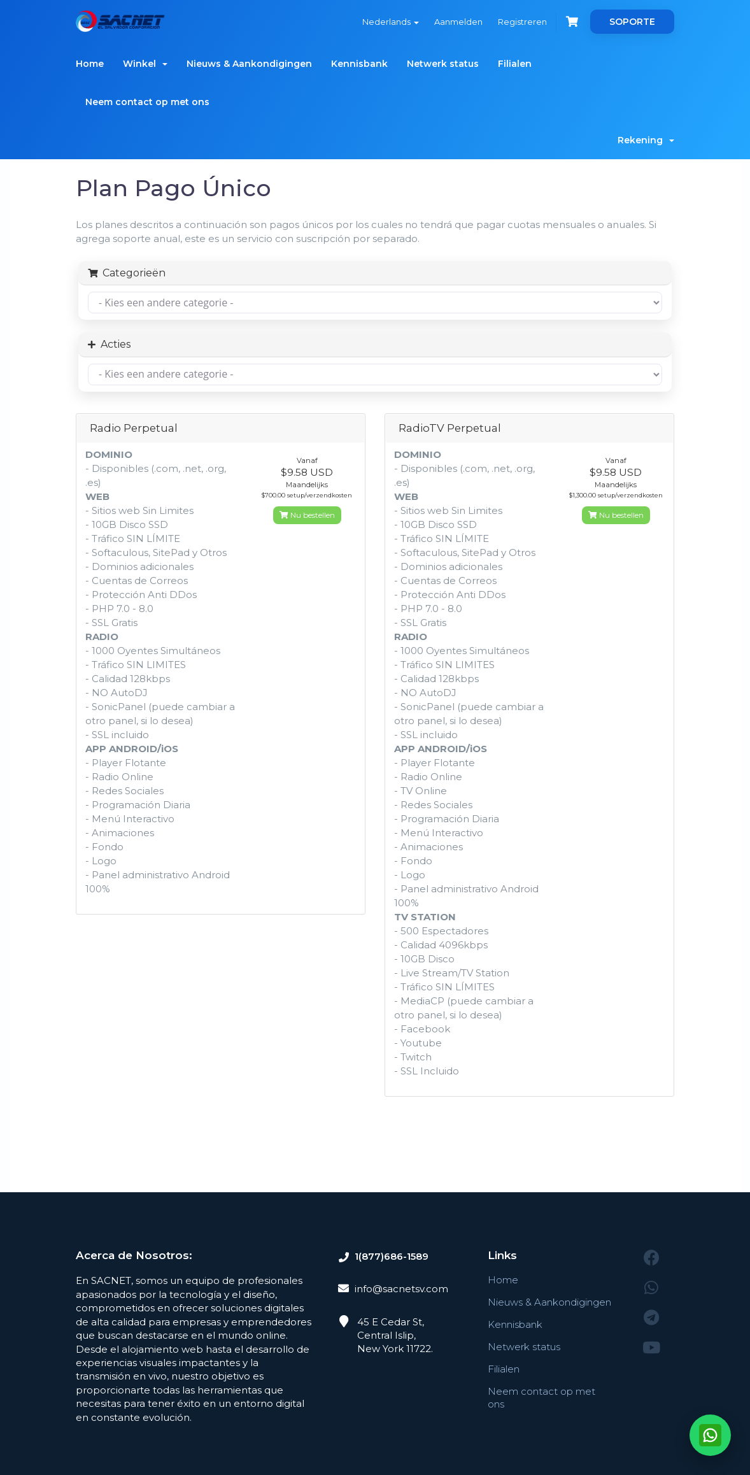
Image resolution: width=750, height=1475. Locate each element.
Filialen (515, 63)
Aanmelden (458, 22)
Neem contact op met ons (147, 102)
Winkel (145, 63)
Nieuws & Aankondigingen (249, 63)
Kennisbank (359, 63)
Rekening (646, 140)
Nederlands (390, 22)
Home (90, 63)
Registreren (522, 22)
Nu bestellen (307, 515)
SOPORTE (632, 21)
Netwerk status (443, 63)
